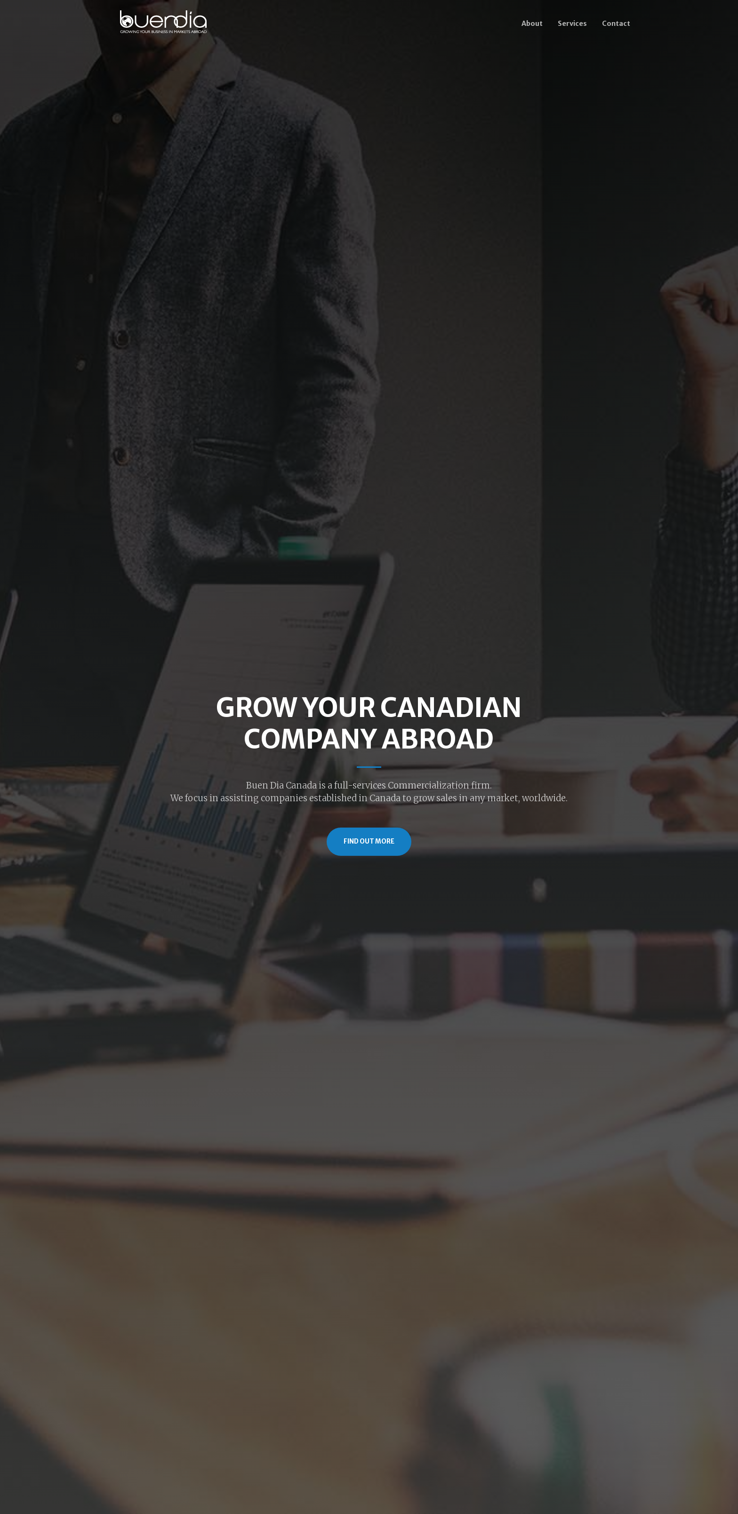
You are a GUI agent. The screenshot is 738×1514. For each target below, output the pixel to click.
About (532, 23)
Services (572, 23)
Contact (616, 23)
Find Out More (369, 841)
